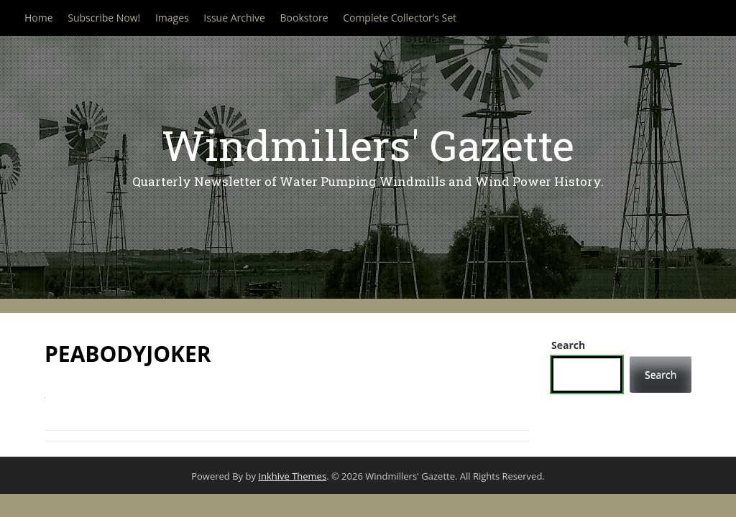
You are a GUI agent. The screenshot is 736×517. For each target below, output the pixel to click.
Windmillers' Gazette (368, 144)
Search (568, 345)
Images (172, 17)
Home (38, 17)
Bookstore (304, 17)
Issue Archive (234, 17)
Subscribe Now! (104, 17)
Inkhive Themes (292, 476)
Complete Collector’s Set (399, 17)
